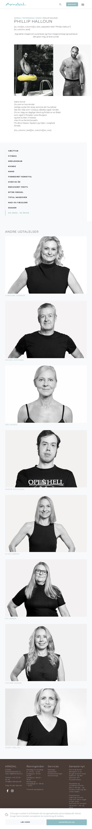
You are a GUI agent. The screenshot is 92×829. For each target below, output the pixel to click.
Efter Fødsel (15, 192)
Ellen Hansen (12, 554)
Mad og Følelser (18, 202)
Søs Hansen (11, 425)
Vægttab (13, 151)
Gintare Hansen (13, 683)
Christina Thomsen (15, 295)
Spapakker (52, 772)
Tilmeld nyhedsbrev (35, 789)
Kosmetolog (53, 775)
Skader (12, 208)
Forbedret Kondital (20, 177)
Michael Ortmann (14, 360)
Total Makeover (17, 197)
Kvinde (12, 166)
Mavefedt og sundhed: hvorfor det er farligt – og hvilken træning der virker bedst (77, 787)
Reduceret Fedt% (18, 187)
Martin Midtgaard (14, 489)
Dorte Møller (12, 748)
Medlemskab (15, 161)
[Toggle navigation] (83, 4)
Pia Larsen (10, 618)
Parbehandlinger (55, 774)
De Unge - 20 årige (18, 213)
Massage (51, 770)
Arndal (17, 18)
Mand (38, 18)
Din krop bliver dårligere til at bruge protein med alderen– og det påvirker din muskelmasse (77, 775)
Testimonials (28, 18)
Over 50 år (14, 182)
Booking (72, 4)
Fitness (12, 156)
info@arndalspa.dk (13, 781)
